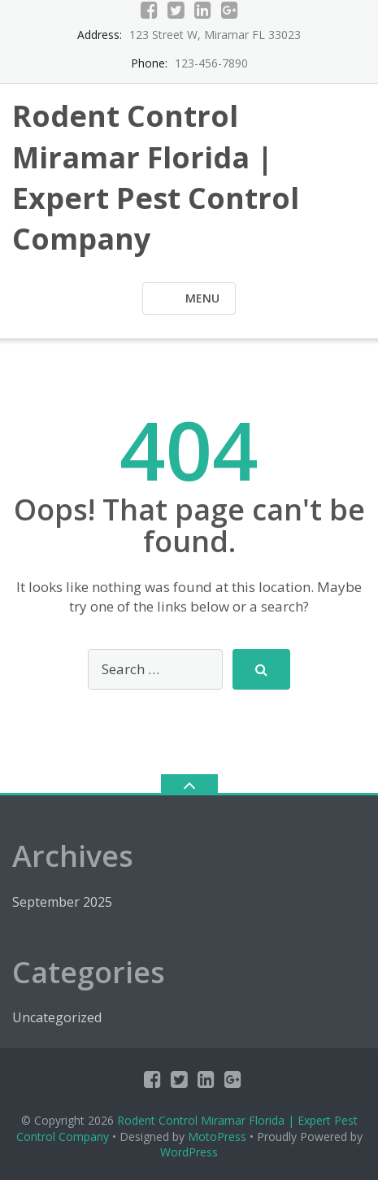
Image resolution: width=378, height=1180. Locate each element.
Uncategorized (57, 1017)
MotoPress (217, 1136)
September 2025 (62, 902)
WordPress (189, 1152)
